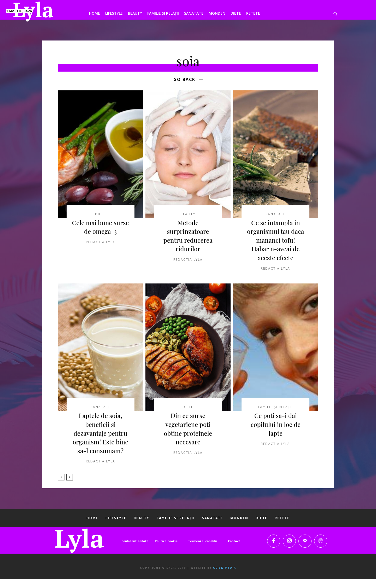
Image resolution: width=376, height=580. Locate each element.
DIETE (100, 215)
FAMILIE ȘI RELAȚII (275, 408)
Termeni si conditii (202, 542)
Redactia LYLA (100, 243)
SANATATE (275, 215)
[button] (335, 14)
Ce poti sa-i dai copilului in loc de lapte (275, 425)
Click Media (224, 568)
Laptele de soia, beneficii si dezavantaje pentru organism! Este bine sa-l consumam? (100, 434)
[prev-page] (61, 478)
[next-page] (69, 478)
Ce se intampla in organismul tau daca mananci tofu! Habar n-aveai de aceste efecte (275, 241)
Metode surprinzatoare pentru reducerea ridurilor (188, 236)
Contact (234, 542)
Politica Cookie (166, 542)
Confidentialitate (134, 542)
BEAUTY (187, 215)
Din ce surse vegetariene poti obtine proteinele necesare (188, 429)
